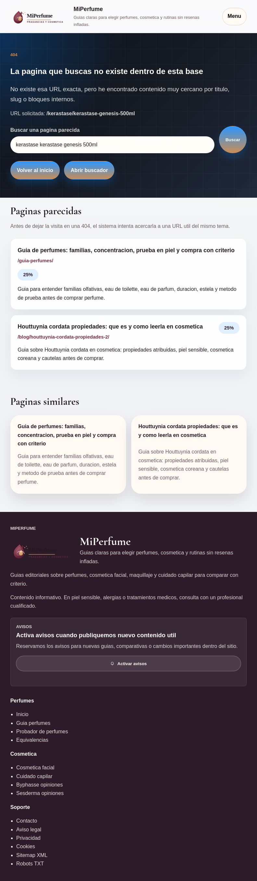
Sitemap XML (31, 855)
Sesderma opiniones (40, 793)
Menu (234, 16)
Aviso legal (28, 829)
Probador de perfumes (42, 731)
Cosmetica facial (35, 767)
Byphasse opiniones (39, 785)
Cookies (25, 846)
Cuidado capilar (34, 776)
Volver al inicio (35, 170)
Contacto (26, 821)
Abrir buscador (89, 170)
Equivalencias (32, 740)
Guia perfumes (33, 723)
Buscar (232, 139)
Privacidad (28, 838)
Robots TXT (30, 863)
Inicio (22, 714)
